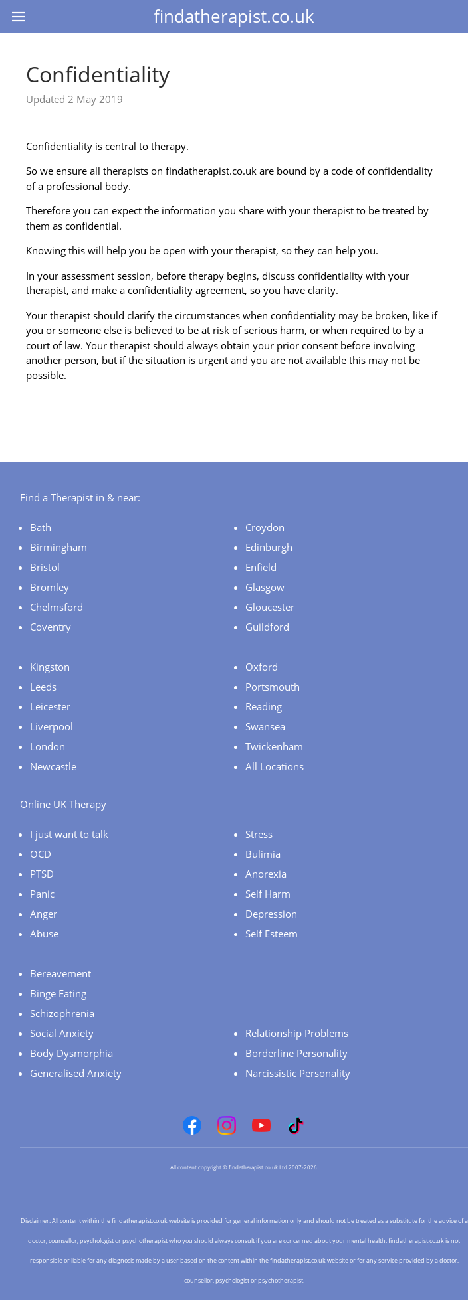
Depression (271, 913)
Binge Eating (58, 993)
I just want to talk (69, 834)
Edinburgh (268, 547)
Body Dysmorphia (71, 1053)
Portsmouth (272, 686)
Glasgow (265, 587)
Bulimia (263, 853)
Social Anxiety (62, 1033)
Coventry (50, 626)
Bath (40, 527)
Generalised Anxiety (76, 1073)
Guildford (267, 626)
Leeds (43, 686)
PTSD (42, 873)
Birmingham (58, 547)
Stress (259, 834)
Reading (263, 706)
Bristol (45, 567)
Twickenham (274, 746)
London (47, 746)
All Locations (274, 766)
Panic (42, 893)
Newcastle (53, 766)
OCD (40, 853)
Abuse (44, 933)
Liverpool (51, 726)
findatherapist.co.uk (234, 16)
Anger (43, 913)
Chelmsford (56, 606)
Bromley (49, 587)
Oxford (261, 666)
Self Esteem (271, 933)
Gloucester (269, 606)
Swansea (265, 726)
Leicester (50, 706)
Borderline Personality (296, 1053)
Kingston (50, 666)
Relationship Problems (296, 1033)
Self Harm (268, 893)
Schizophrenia (62, 1013)
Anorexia (266, 873)
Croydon (265, 527)
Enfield (261, 567)
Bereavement (60, 973)
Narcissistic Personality (297, 1073)
